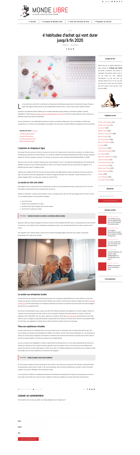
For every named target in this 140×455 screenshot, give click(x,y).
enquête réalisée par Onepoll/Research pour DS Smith (51, 114)
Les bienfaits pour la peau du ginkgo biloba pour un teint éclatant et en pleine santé (114, 221)
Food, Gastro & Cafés (104, 151)
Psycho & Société (103, 171)
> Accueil (32, 22)
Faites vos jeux (102, 148)
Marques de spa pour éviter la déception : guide (114, 267)
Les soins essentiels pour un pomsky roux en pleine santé (114, 243)
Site (19, 433)
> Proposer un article (103, 22)
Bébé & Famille (102, 131)
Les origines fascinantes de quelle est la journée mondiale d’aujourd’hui (115, 233)
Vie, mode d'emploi (104, 180)
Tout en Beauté (102, 177)
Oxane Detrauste (74, 45)
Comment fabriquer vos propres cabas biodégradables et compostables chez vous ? (115, 255)
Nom (19, 421)
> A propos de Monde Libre (52, 22)
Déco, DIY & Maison (104, 142)
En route (100, 145)
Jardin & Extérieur (103, 160)
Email (20, 427)
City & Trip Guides (103, 139)
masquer (35, 131)
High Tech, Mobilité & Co (105, 157)
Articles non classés (104, 125)
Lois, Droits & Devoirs (104, 162)
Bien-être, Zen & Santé (105, 134)
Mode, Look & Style (104, 168)
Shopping (70, 30)
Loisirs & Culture (103, 165)
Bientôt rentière (103, 136)
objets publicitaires (71, 316)
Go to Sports (102, 154)
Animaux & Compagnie (105, 122)
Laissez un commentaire (25, 389)
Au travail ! (101, 128)
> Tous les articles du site (78, 22)
